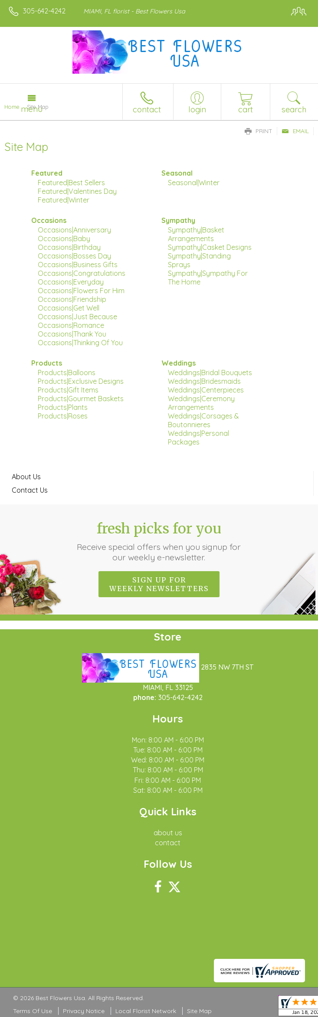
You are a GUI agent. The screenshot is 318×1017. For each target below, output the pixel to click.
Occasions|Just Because (77, 316)
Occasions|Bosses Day (74, 256)
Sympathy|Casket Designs (210, 247)
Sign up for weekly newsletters (159, 584)
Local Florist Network (145, 1011)
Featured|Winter (63, 200)
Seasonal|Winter (194, 182)
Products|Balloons (66, 372)
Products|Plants (63, 407)
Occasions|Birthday (69, 247)
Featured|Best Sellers (71, 182)
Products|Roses (63, 416)
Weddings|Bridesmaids (204, 381)
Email (295, 131)
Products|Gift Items (68, 390)
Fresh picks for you (159, 541)
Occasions (48, 220)
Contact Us (30, 490)
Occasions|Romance (71, 325)
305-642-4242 (44, 11)
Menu (32, 109)
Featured (46, 173)
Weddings (178, 363)
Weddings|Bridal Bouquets (210, 372)
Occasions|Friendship (72, 299)
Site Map (199, 1011)
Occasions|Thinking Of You (80, 342)
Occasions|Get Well (68, 308)
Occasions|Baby (64, 238)
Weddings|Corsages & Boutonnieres (203, 420)
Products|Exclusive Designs (81, 381)
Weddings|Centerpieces (206, 390)
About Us (26, 476)
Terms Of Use (32, 1011)
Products (46, 363)
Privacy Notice (84, 1011)
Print (258, 131)
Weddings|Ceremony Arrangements (201, 403)
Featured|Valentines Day (77, 191)
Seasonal (177, 173)
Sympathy (178, 220)
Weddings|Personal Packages (198, 437)
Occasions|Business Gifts (78, 264)
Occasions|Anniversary (74, 230)
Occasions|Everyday (71, 282)
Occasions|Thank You (72, 334)
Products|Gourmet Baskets (81, 398)
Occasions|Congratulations (81, 273)
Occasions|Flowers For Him (81, 290)
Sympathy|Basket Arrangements (196, 234)
